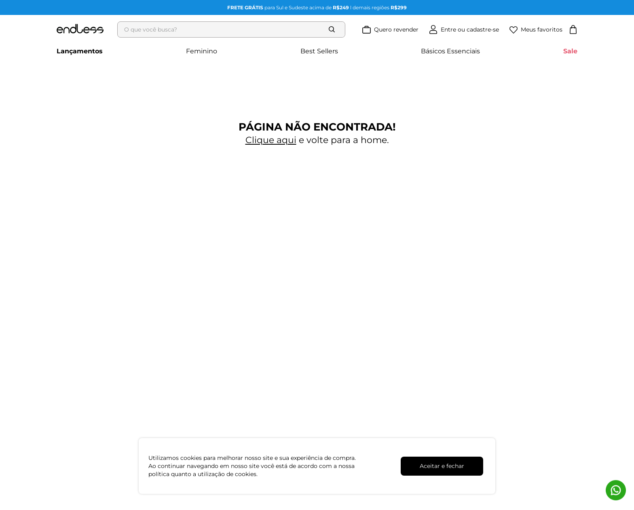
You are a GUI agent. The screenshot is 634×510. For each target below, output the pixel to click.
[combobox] (233, 29)
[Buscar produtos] (333, 29)
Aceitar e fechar (442, 466)
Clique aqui (270, 140)
